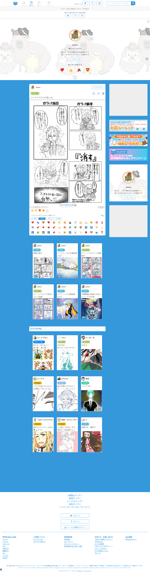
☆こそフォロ (75, 59)
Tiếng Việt (6, 544)
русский (5, 555)
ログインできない (101, 548)
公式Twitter (99, 542)
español (5, 542)
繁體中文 (6, 551)
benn (75, 45)
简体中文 (6, 548)
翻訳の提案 (12, 537)
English (5, 539)
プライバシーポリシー (71, 544)
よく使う (34, 219)
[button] (1, 569)
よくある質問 (99, 544)
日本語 (5, 558)
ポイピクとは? (38, 539)
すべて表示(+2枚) (67, 205)
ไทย (4, 553)
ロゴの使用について (101, 551)
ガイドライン (68, 542)
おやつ (50, 219)
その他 (58, 219)
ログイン (75, 515)
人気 (42, 219)
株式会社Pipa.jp (131, 539)
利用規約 (67, 539)
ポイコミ (98, 553)
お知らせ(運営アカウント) (104, 539)
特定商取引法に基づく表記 (73, 546)
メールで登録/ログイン (75, 527)
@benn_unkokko (75, 48)
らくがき (35, 93)
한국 (4, 546)
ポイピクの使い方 (39, 542)
